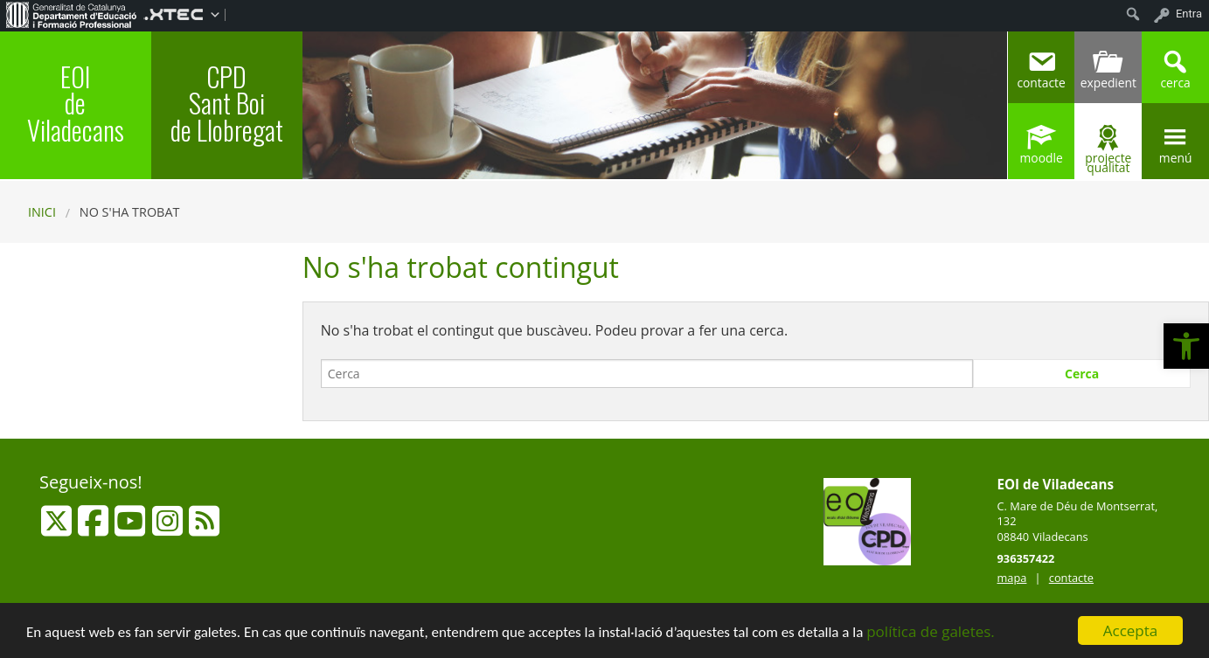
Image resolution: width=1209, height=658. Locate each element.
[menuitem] (71, 14)
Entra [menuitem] (1189, 13)
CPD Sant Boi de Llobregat (226, 103)
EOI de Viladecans (75, 103)
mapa (1012, 577)
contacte (1071, 577)
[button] (1186, 346)
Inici (42, 212)
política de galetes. (930, 632)
